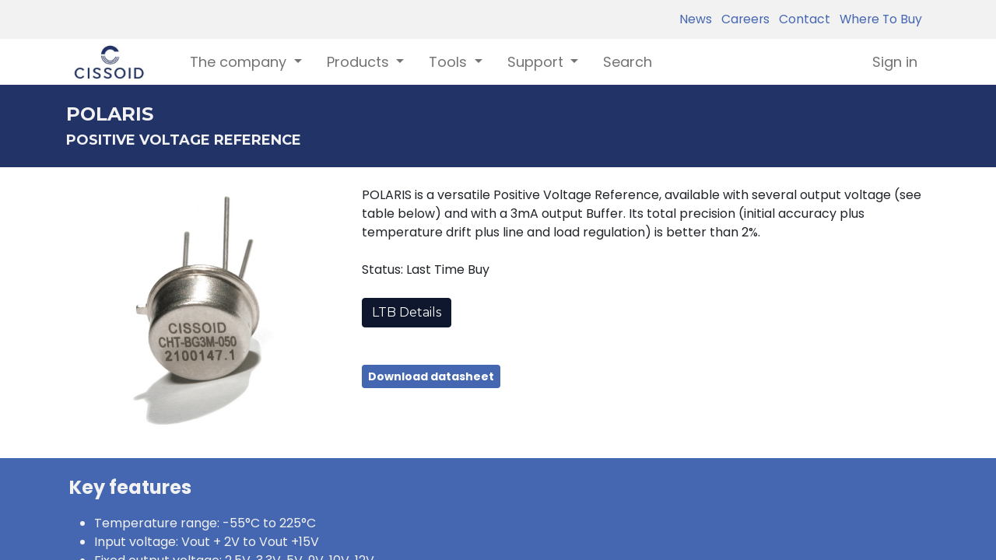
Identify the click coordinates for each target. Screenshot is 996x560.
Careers (742, 19)
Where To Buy (877, 19)
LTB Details (406, 312)
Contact (801, 19)
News (695, 19)
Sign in (894, 62)
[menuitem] (628, 62)
